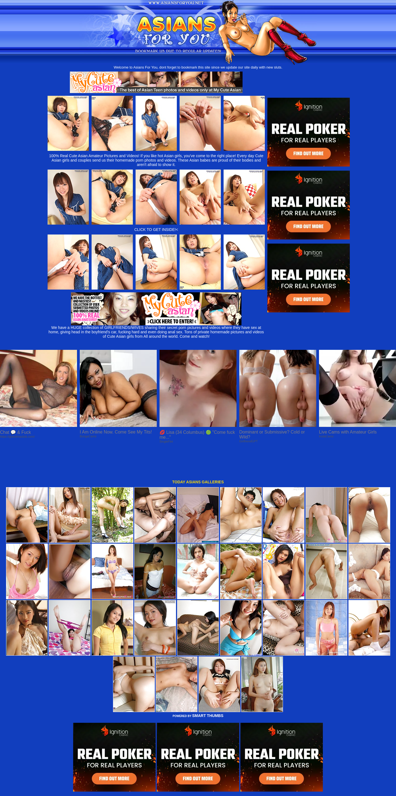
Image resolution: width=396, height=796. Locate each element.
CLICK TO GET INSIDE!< (156, 229)
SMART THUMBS (208, 688)
